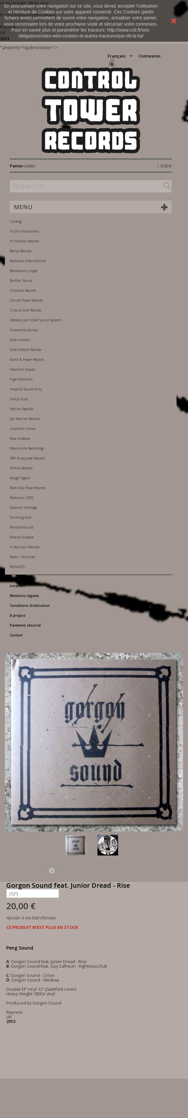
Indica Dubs (19, 399)
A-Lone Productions (24, 231)
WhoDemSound (21, 527)
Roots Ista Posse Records (27, 487)
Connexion (149, 56)
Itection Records (21, 409)
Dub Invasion (20, 339)
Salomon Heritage (23, 507)
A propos (18, 615)
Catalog (15, 221)
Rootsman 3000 (22, 497)
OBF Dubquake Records (27, 458)
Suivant (51, 870)
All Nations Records (24, 241)
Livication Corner (23, 428)
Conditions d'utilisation (30, 605)
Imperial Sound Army (26, 389)
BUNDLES (17, 566)
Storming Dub (20, 517)
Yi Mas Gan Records (24, 547)
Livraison (17, 586)
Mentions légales (24, 595)
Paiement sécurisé (25, 625)
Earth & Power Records (27, 359)
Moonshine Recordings (27, 448)
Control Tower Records (26, 300)
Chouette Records (23, 290)
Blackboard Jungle (23, 270)
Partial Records (21, 468)
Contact (16, 635)
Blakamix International (28, 261)
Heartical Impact (22, 369)
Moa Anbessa (20, 438)
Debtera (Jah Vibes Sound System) (35, 320)
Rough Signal (20, 478)
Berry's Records (20, 251)
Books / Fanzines (22, 557)
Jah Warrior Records (25, 418)
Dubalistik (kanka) (24, 330)
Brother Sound (21, 280)
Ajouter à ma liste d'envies (30, 918)
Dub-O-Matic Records (25, 349)
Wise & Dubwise (22, 537)
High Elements (21, 379)
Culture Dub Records (25, 310)
